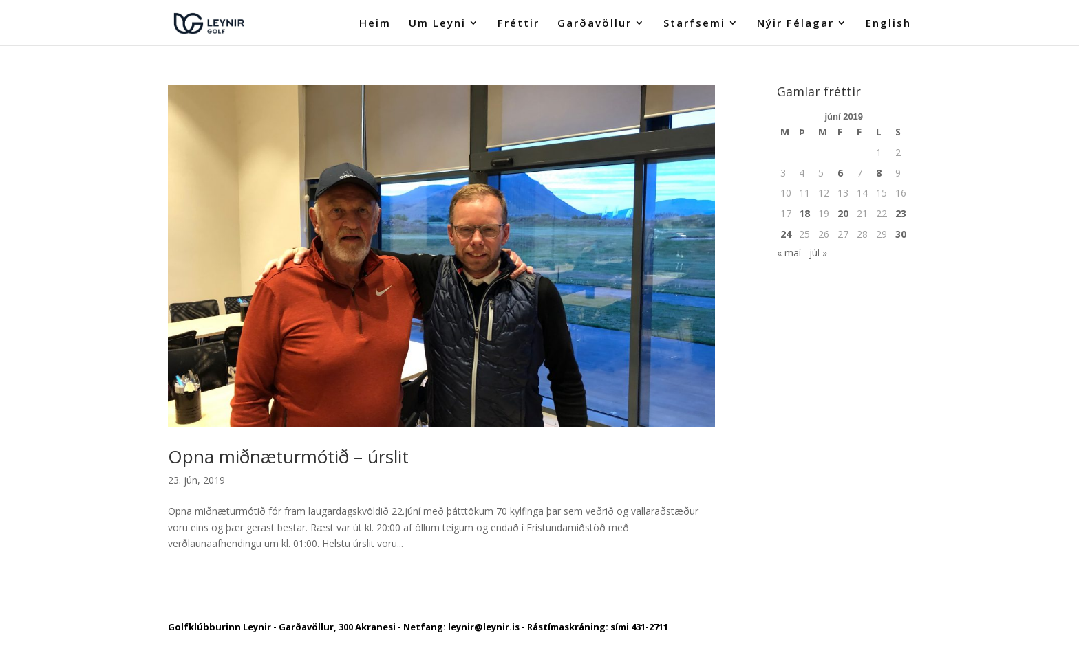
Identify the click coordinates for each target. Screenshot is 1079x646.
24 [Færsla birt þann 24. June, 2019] (785, 234)
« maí (789, 252)
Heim (375, 24)
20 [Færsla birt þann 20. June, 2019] (842, 213)
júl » (818, 252)
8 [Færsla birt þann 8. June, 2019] (879, 172)
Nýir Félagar (795, 24)
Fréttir (519, 24)
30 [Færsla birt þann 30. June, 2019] (900, 234)
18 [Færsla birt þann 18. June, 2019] (804, 213)
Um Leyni (437, 24)
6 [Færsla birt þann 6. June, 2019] (840, 172)
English (888, 24)
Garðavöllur (594, 24)
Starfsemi (694, 24)
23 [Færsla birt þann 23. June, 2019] (900, 213)
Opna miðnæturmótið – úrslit (288, 456)
